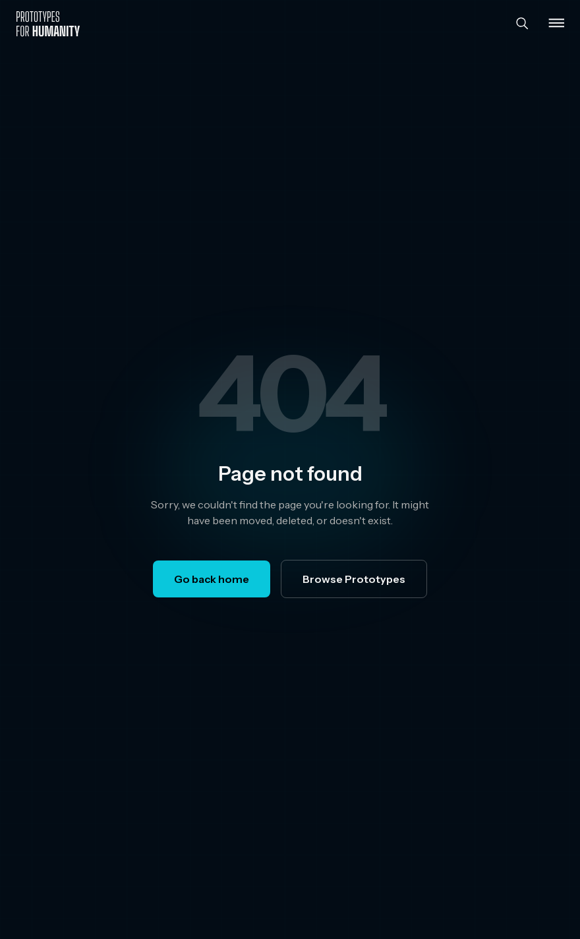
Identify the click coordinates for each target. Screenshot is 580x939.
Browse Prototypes (354, 579)
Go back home (211, 579)
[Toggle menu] (556, 24)
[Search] (522, 24)
